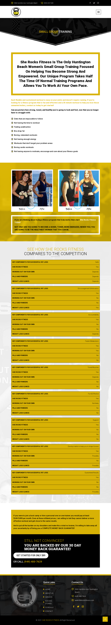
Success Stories (48, 602)
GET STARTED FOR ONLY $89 (31, 555)
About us (49, 593)
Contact (49, 611)
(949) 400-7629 (33, 561)
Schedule (49, 607)
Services (48, 597)
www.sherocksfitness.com (84, 600)
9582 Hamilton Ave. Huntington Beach (26, 3)
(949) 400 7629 (52, 3)
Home (47, 589)
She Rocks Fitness (50, 620)
